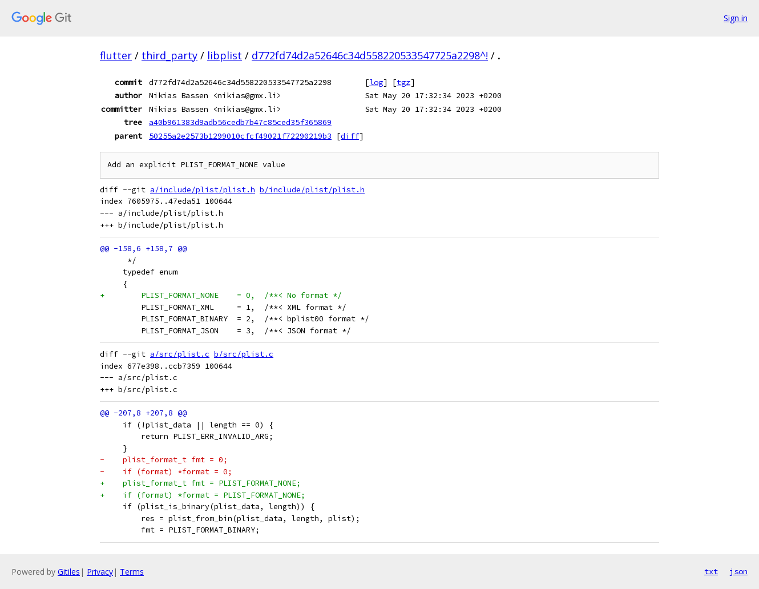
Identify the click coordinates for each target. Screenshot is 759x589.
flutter (116, 55)
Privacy (100, 571)
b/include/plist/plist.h (312, 190)
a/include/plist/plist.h (202, 190)
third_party (169, 55)
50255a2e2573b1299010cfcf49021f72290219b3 (240, 136)
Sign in (736, 18)
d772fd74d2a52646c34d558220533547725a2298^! (370, 55)
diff (350, 136)
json (738, 571)
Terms (132, 571)
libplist (224, 55)
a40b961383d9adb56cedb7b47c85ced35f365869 (240, 122)
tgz (403, 82)
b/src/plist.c (243, 354)
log (376, 82)
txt (711, 571)
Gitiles (69, 571)
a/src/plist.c (179, 354)
